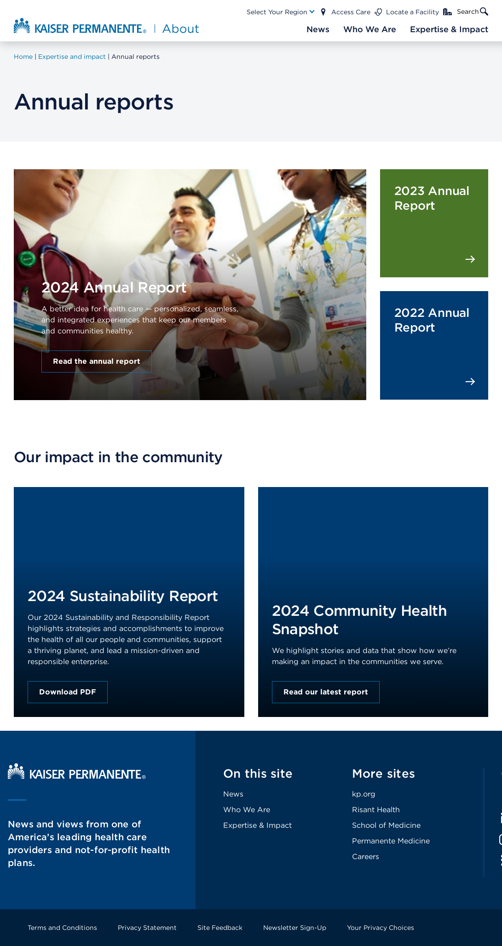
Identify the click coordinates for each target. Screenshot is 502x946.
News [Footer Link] (233, 794)
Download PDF (67, 692)
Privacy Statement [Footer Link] (147, 927)
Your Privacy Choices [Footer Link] (380, 927)
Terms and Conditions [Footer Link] (62, 927)
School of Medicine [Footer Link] (386, 825)
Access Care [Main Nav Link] (350, 12)
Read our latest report (325, 692)
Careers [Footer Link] (365, 856)
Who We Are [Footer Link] (246, 809)
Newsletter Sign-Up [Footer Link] (294, 927)
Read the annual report (96, 361)
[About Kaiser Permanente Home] (107, 25)
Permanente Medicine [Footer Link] (391, 841)
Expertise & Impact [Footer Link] (257, 825)
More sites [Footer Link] (383, 773)
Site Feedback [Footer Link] (219, 927)
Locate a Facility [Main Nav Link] (412, 12)
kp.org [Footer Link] (363, 794)
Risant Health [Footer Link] (376, 809)
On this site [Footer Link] (258, 773)
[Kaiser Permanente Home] (77, 776)
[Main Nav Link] (281, 12)
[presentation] (190, 264)
